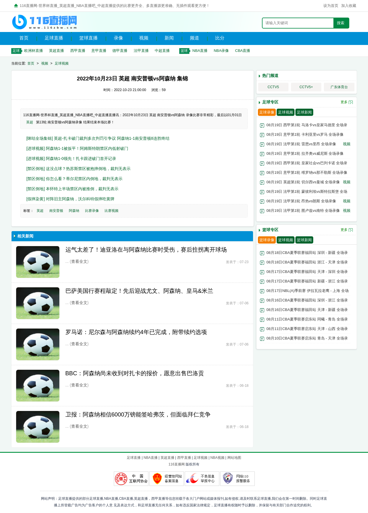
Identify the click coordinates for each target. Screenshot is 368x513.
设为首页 (330, 5)
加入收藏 (348, 5)
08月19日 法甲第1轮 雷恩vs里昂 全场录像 (301, 144)
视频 (143, 37)
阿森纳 (74, 211)
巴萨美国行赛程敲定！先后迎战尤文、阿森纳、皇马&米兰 (139, 291)
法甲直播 (141, 50)
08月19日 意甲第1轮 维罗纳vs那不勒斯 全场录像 (307, 172)
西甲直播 (77, 50)
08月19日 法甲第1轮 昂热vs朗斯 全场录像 (301, 201)
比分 (219, 37)
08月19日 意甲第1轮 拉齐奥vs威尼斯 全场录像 (305, 153)
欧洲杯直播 (33, 50)
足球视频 (62, 63)
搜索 (340, 23)
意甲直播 (98, 50)
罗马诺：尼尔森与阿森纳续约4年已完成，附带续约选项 (136, 332)
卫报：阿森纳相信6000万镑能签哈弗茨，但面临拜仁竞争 (138, 414)
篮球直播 (88, 37)
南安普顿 (56, 211)
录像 (118, 37)
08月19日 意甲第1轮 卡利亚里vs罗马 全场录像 (305, 134)
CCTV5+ (306, 87)
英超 (29, 122)
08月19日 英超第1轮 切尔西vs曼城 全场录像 (303, 182)
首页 (24, 37)
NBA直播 (200, 50)
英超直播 (56, 50)
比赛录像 (92, 211)
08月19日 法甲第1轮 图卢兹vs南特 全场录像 (303, 210)
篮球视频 (285, 240)
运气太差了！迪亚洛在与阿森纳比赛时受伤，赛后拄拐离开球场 (146, 249)
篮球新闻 (304, 240)
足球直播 (54, 37)
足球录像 (266, 112)
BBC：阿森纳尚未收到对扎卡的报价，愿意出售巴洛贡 (134, 373)
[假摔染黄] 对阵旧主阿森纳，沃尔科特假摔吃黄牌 (71, 199)
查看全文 (79, 261)
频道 (194, 37)
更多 (344, 102)
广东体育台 (339, 87)
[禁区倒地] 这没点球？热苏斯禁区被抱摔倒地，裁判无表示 (79, 168)
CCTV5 (273, 87)
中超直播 (162, 50)
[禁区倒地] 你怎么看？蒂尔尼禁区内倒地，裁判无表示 (75, 178)
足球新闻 (304, 112)
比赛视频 (111, 211)
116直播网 (177, 464)
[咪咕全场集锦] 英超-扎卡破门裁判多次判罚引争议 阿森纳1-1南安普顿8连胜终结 (98, 138)
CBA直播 (242, 50)
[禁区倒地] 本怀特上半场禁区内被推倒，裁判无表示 (73, 188)
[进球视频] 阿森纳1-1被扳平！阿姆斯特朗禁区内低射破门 (78, 148)
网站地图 (234, 458)
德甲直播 (119, 50)
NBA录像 (221, 50)
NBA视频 (217, 458)
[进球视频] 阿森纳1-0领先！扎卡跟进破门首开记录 (71, 158)
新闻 (169, 37)
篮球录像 (266, 240)
